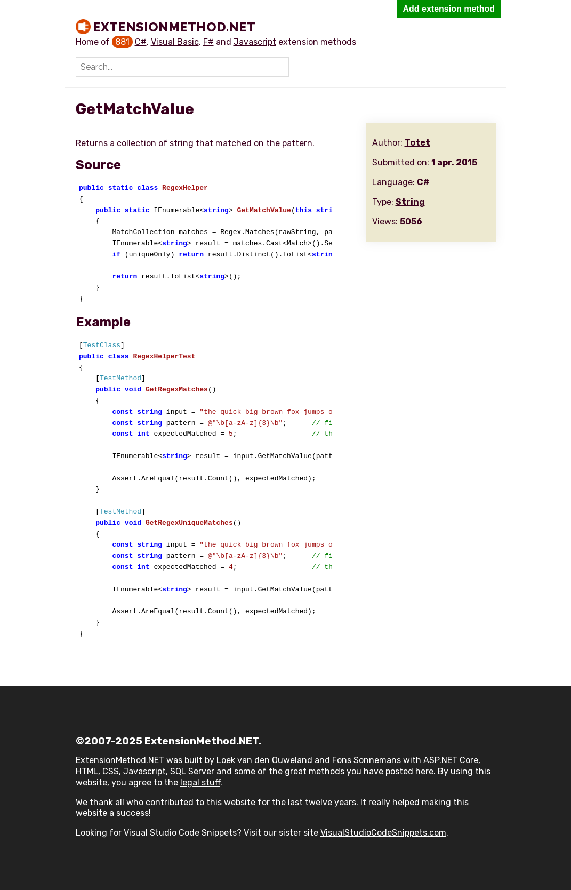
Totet (417, 143)
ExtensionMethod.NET (174, 26)
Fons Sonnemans (366, 760)
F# (208, 42)
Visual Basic (175, 42)
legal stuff (200, 782)
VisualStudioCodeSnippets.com (383, 833)
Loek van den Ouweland (264, 760)
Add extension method (449, 8)
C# (141, 42)
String (410, 202)
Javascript (255, 42)
